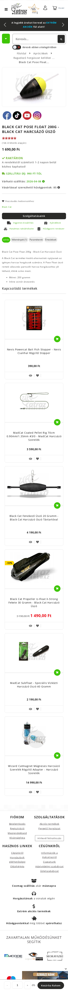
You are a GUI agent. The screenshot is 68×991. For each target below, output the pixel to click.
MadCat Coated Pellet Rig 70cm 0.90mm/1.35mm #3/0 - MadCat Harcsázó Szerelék (34, 436)
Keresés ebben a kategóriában (34, 47)
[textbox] (39, 39)
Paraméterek (36, 239)
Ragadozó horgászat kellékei (32, 58)
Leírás (6, 239)
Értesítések (50, 239)
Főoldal (22, 53)
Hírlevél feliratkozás (49, 838)
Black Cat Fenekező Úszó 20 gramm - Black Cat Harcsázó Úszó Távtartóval (34, 517)
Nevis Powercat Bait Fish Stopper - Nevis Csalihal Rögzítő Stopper (34, 351)
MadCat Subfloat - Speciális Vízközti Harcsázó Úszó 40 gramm (34, 684)
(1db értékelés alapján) (14, 143)
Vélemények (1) (19, 239)
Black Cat (7, 207)
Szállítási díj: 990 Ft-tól (24, 173)
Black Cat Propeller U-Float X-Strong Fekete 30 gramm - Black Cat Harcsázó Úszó (34, 602)
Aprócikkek (41, 53)
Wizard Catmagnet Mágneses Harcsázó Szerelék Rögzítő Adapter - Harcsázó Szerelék (34, 769)
